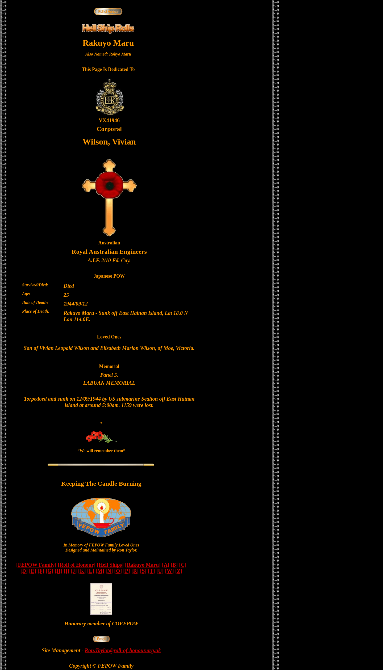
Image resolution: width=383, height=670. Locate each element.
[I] (66, 571)
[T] (151, 571)
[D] (24, 571)
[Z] (178, 571)
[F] (41, 571)
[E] (32, 571)
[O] (118, 571)
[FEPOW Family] (36, 565)
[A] (165, 565)
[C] (182, 565)
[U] (160, 571)
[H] (58, 571)
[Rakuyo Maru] (143, 565)
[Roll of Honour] (76, 565)
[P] (126, 571)
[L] (90, 571)
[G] (49, 571)
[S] (143, 571)
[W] (169, 571)
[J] (73, 571)
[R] (135, 571)
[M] (99, 571)
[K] (82, 571)
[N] (109, 571)
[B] (174, 565)
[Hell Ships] (110, 565)
